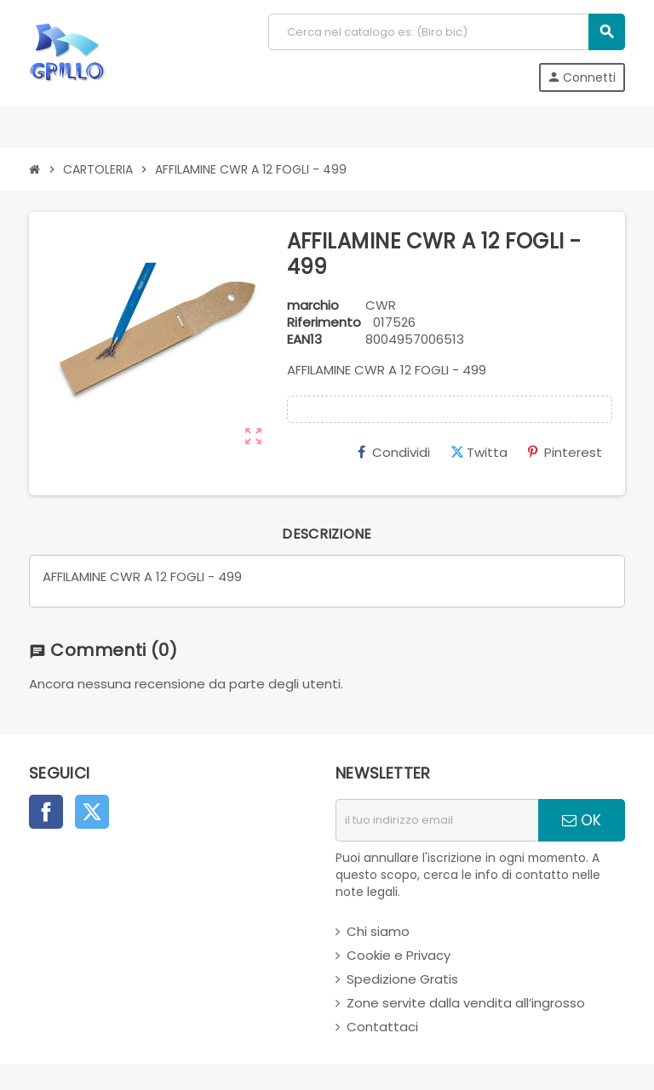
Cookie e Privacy (398, 955)
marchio (313, 305)
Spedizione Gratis (402, 979)
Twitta (479, 452)
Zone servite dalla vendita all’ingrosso (466, 1003)
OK (581, 820)
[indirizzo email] (437, 820)
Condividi (394, 452)
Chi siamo (378, 931)
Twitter (92, 812)
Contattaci (382, 1027)
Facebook (46, 812)
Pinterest (565, 452)
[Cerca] (446, 32)
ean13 (304, 339)
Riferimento (324, 322)
